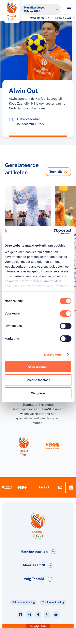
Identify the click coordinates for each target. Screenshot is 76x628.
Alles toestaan (38, 366)
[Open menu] (69, 7)
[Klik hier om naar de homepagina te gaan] (12, 11)
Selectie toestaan (38, 380)
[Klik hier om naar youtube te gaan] (56, 614)
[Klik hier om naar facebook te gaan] (20, 614)
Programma (39, 17)
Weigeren (38, 393)
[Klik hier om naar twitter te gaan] (47, 614)
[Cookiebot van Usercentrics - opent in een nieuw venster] (54, 231)
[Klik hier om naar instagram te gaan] (29, 614)
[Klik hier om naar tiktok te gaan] (38, 614)
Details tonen (53, 354)
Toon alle (58, 171)
